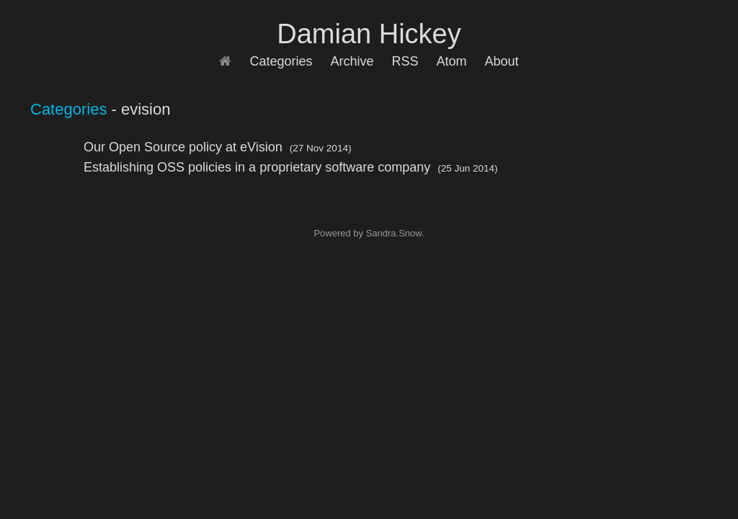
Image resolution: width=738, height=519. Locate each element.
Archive (351, 61)
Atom (452, 61)
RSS (405, 61)
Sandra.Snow (394, 233)
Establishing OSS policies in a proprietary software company (257, 167)
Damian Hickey (369, 34)
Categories (280, 61)
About (502, 61)
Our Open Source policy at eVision (183, 147)
